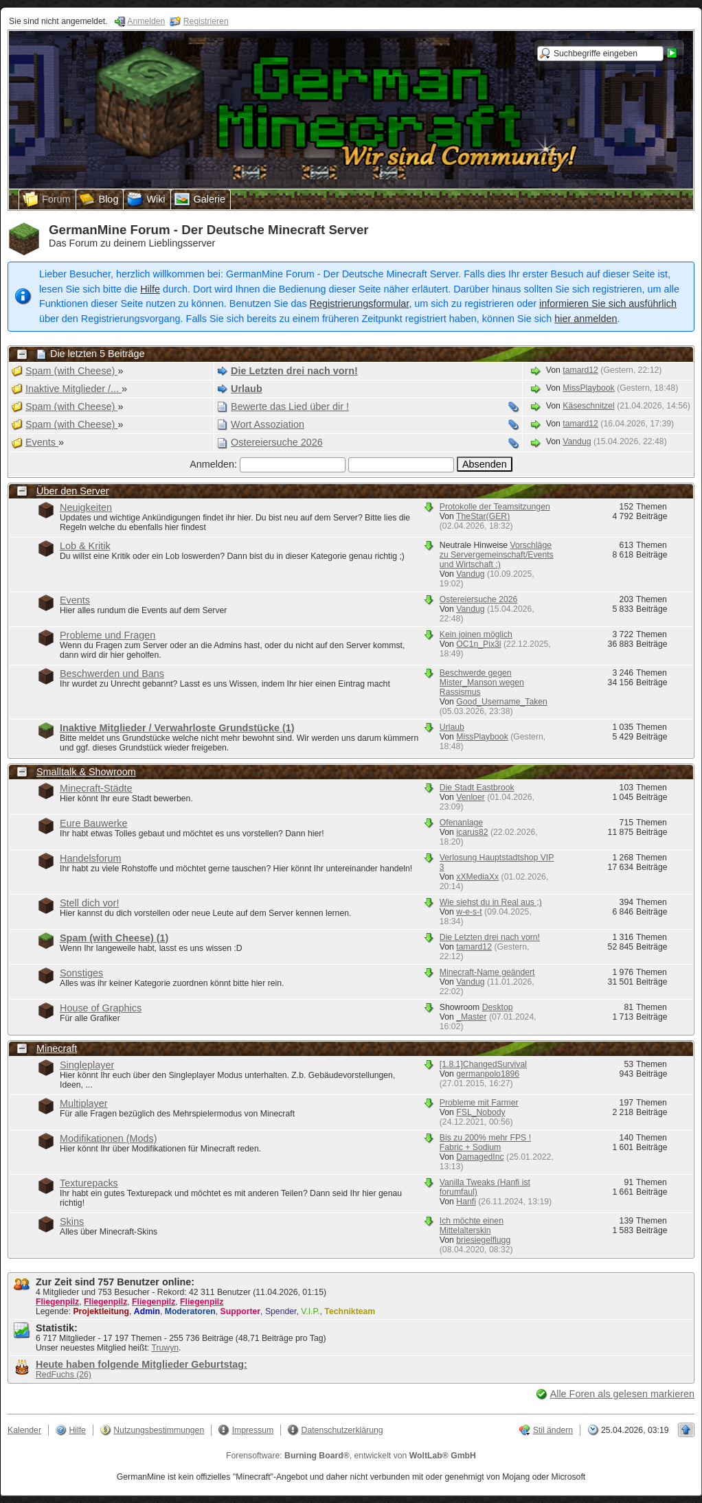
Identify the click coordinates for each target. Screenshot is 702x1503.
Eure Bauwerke (93, 823)
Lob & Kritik (85, 545)
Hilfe (150, 289)
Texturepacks (89, 1183)
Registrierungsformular (359, 303)
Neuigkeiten (86, 507)
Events (75, 600)
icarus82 (472, 832)
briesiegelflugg (483, 1240)
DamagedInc (479, 1157)
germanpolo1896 (487, 1074)
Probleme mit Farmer (479, 1103)
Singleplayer (87, 1064)
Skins (72, 1221)
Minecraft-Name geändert (487, 972)
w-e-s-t (469, 912)
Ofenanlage (461, 822)
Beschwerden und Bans (112, 673)
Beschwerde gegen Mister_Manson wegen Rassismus (482, 682)
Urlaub (452, 727)
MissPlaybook (588, 388)
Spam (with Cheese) (114, 937)
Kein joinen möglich (476, 634)
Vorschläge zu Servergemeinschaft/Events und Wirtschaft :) (497, 554)
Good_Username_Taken (501, 702)
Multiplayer (84, 1103)
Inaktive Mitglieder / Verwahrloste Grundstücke (177, 727)
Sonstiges (81, 972)
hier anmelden (585, 318)
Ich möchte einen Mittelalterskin (471, 1225)
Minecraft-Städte (96, 788)
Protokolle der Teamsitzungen (495, 507)
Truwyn (165, 1348)
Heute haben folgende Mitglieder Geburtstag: (141, 1364)
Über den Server (72, 490)
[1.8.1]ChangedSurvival (483, 1064)
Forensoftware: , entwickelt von (351, 1455)
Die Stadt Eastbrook (477, 787)
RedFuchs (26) (63, 1374)
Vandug (577, 441)
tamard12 (580, 370)
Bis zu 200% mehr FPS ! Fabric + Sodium (485, 1142)
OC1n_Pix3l (478, 644)
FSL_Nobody (480, 1112)
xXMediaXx (477, 877)
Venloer (470, 797)
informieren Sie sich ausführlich (608, 303)
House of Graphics (100, 1007)
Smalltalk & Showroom (86, 771)
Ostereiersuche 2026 (479, 599)
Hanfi (466, 1201)
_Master (471, 1017)
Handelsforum (91, 858)
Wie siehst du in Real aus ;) (491, 902)
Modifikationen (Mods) (108, 1138)
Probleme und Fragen (107, 635)
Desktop (497, 1007)
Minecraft (56, 1048)
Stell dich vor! (89, 902)
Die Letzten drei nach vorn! (490, 937)
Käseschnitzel (589, 406)
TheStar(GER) (483, 516)
